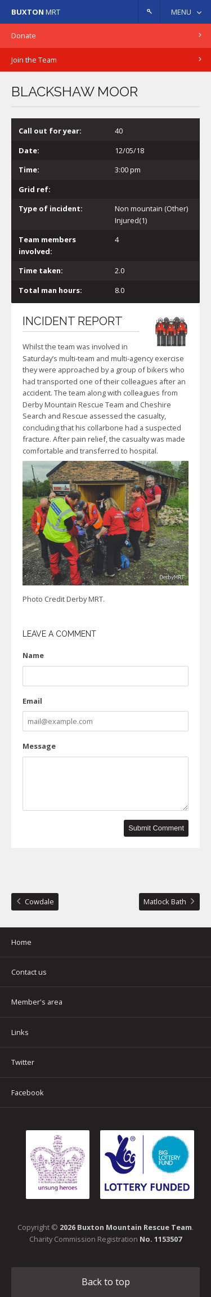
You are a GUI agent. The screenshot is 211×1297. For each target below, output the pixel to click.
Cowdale (39, 901)
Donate (23, 35)
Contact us (29, 972)
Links (20, 1032)
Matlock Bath (164, 901)
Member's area (36, 1002)
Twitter (22, 1062)
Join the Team (34, 60)
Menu (181, 12)
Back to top (106, 1282)
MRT (35, 12)
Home (21, 942)
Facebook (27, 1092)
